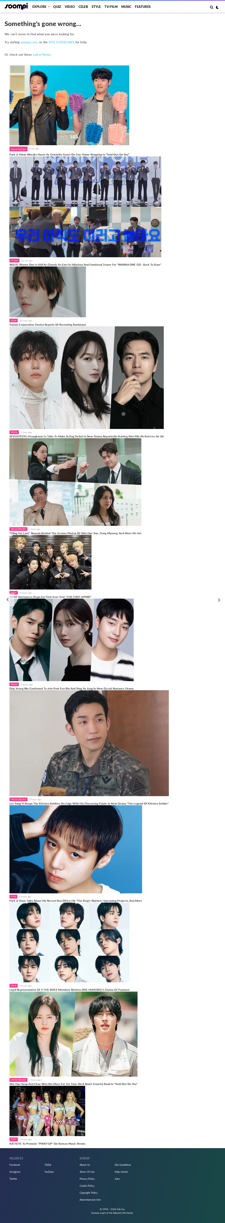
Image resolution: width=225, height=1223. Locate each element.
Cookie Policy (87, 1185)
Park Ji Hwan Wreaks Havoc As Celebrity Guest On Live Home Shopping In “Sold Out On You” (69, 154)
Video (70, 7)
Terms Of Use (87, 1171)
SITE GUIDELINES (61, 42)
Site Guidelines (123, 1164)
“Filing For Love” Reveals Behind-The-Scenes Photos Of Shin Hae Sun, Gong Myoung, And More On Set (75, 533)
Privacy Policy (87, 1178)
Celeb (83, 7)
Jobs (117, 1178)
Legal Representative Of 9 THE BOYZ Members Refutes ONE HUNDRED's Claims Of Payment (69, 989)
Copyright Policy (89, 1192)
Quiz (57, 7)
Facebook (14, 1164)
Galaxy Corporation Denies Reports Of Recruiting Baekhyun (47, 324)
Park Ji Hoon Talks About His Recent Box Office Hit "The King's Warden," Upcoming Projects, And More (75, 900)
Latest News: (42, 54)
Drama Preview (18, 149)
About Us (85, 1164)
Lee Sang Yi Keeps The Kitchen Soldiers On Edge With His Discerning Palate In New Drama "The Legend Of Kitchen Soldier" (89, 803)
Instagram (14, 1171)
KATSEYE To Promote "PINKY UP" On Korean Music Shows (47, 1143)
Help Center (121, 1171)
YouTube (49, 1171)
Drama (14, 432)
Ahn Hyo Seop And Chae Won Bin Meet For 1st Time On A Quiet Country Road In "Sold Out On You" (73, 1083)
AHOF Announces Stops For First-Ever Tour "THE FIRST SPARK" (50, 596)
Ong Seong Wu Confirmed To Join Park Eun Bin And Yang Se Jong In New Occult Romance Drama (71, 688)
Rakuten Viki (119, 1212)
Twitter (13, 1178)
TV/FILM (110, 7)
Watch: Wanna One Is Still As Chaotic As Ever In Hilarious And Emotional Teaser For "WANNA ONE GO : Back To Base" (85, 264)
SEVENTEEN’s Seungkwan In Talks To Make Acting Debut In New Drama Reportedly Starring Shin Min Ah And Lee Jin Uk (86, 436)
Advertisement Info (90, 1199)
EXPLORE (39, 7)
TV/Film (14, 260)
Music (126, 7)
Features (143, 7)
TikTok (47, 1164)
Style (96, 7)
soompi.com (29, 42)
